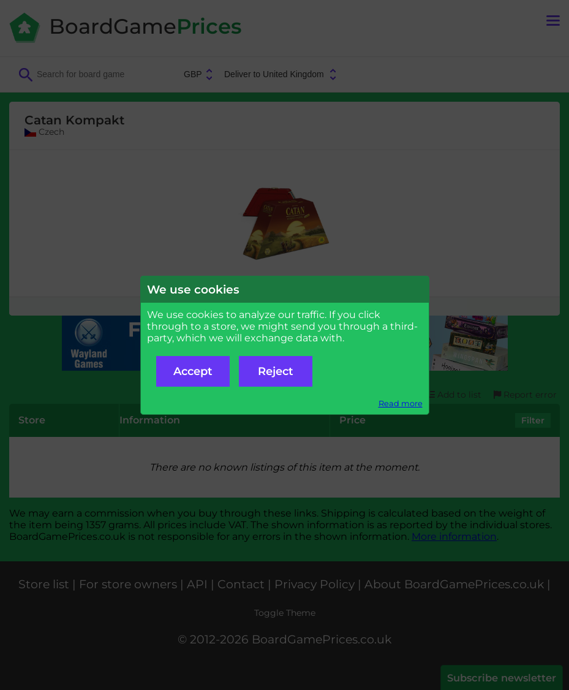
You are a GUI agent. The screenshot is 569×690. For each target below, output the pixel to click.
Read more (401, 403)
